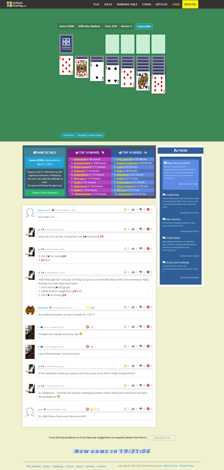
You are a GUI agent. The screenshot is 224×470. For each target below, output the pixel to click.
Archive (102, 466)
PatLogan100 (43, 308)
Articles (161, 4)
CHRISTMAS (171, 238)
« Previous (68, 135)
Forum (146, 4)
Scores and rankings (176, 262)
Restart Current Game (90, 135)
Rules (108, 4)
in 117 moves (87, 178)
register (190, 4)
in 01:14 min (130, 174)
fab (39, 230)
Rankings (58, 466)
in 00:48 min (132, 159)
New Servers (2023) (177, 163)
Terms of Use (170, 465)
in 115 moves (89, 174)
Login (176, 4)
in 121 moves (85, 182)
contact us (162, 437)
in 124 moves (88, 186)
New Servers (172, 219)
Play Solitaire (33, 466)
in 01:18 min (131, 182)
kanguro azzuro (44, 210)
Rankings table (127, 4)
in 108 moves (90, 163)
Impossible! (144, 26)
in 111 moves (89, 166)
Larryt (40, 410)
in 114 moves (86, 170)
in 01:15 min (127, 178)
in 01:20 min (132, 186)
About (79, 466)
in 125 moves (90, 193)
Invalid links (171, 194)
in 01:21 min (128, 190)
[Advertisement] (202, 77)
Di (39, 327)
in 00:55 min (127, 170)
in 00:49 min (134, 163)
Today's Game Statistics (45, 192)
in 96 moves (87, 159)
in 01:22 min (132, 193)
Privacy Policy (186, 465)
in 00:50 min (127, 166)
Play (96, 4)
